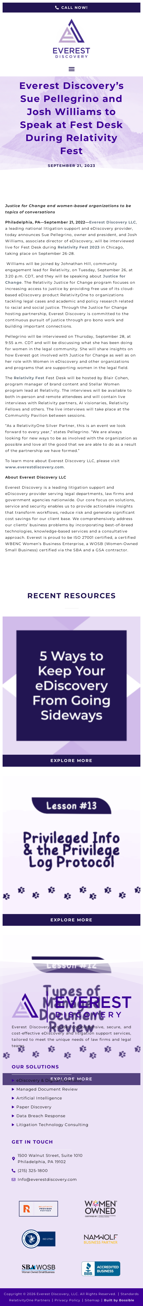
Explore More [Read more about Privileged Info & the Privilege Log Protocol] (71, 919)
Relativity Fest (29, 378)
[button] (71, 69)
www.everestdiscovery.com (34, 467)
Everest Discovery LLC (112, 222)
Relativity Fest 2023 (79, 247)
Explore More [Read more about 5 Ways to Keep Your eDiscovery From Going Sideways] (71, 760)
